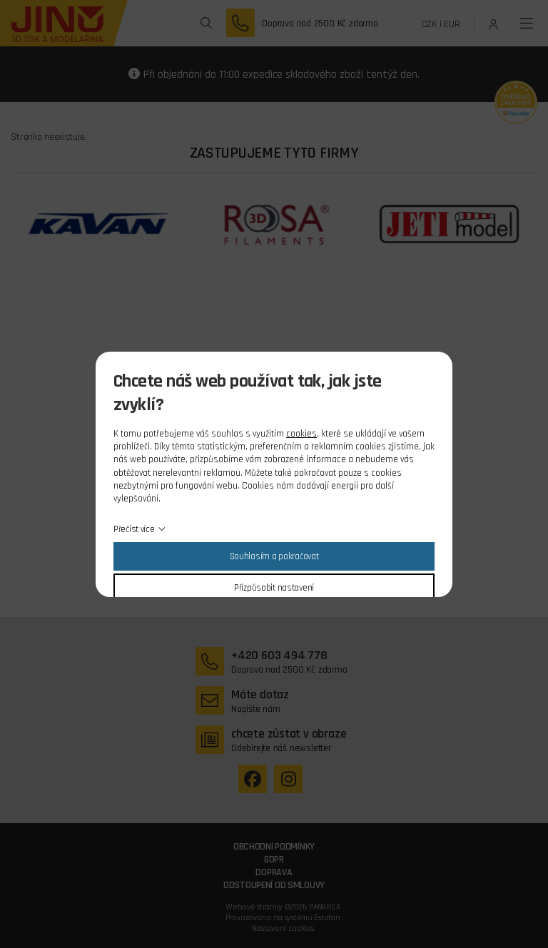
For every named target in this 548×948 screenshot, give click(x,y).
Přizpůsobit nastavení (274, 587)
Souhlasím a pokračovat (274, 556)
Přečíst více (134, 529)
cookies (301, 433)
